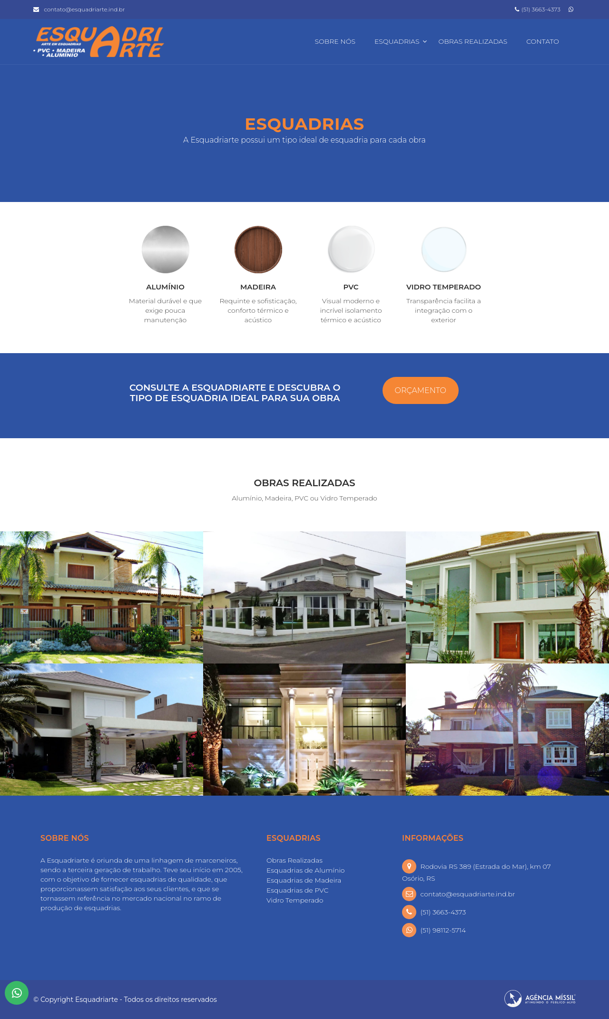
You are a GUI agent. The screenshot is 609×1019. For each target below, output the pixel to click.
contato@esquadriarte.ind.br (84, 9)
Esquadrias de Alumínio (305, 870)
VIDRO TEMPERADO (443, 286)
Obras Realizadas (473, 41)
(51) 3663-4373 (537, 9)
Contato (542, 41)
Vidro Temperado (294, 900)
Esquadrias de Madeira (303, 880)
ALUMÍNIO (165, 286)
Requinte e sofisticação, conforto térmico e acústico (257, 310)
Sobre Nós (334, 41)
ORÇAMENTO (421, 390)
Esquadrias (397, 41)
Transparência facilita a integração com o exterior (443, 310)
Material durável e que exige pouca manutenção (165, 310)
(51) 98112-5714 (443, 930)
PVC (351, 286)
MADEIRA (258, 286)
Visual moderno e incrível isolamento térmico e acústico (351, 310)
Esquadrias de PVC (297, 890)
